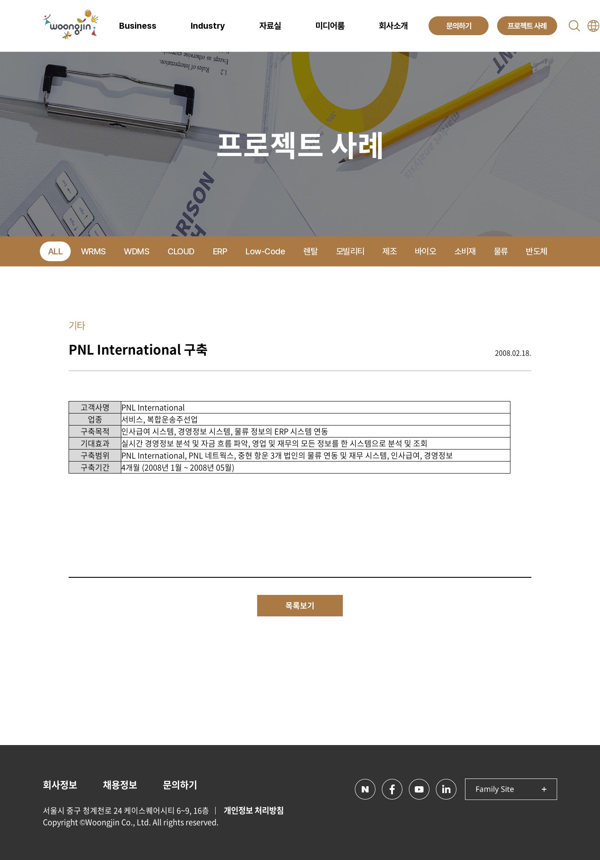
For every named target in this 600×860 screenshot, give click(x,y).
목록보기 (300, 605)
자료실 (270, 26)
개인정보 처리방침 (254, 810)
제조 (389, 251)
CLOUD (181, 251)
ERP (220, 251)
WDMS (136, 251)
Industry (208, 26)
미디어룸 (330, 26)
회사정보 (60, 784)
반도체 (536, 251)
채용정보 (120, 784)
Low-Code (265, 251)
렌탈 (310, 251)
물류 (501, 251)
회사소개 (393, 26)
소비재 (465, 251)
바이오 (425, 251)
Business (137, 26)
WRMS (93, 251)
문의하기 (180, 784)
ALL (55, 251)
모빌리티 (350, 251)
